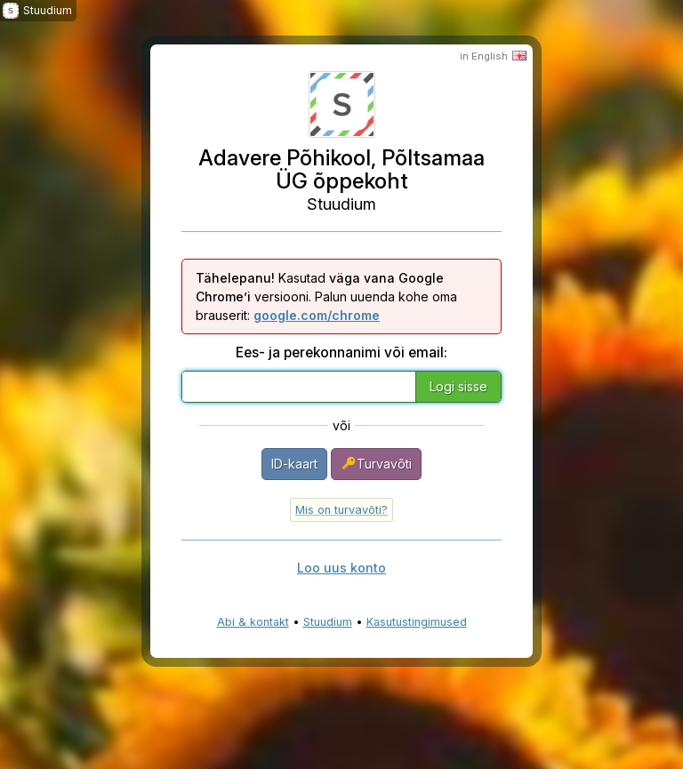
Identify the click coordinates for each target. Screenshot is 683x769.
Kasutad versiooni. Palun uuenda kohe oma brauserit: (326, 296)
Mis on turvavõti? (341, 510)
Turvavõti (376, 463)
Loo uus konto (341, 567)
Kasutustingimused (416, 622)
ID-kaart (294, 463)
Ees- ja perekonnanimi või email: (341, 352)
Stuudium (327, 622)
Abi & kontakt (253, 622)
